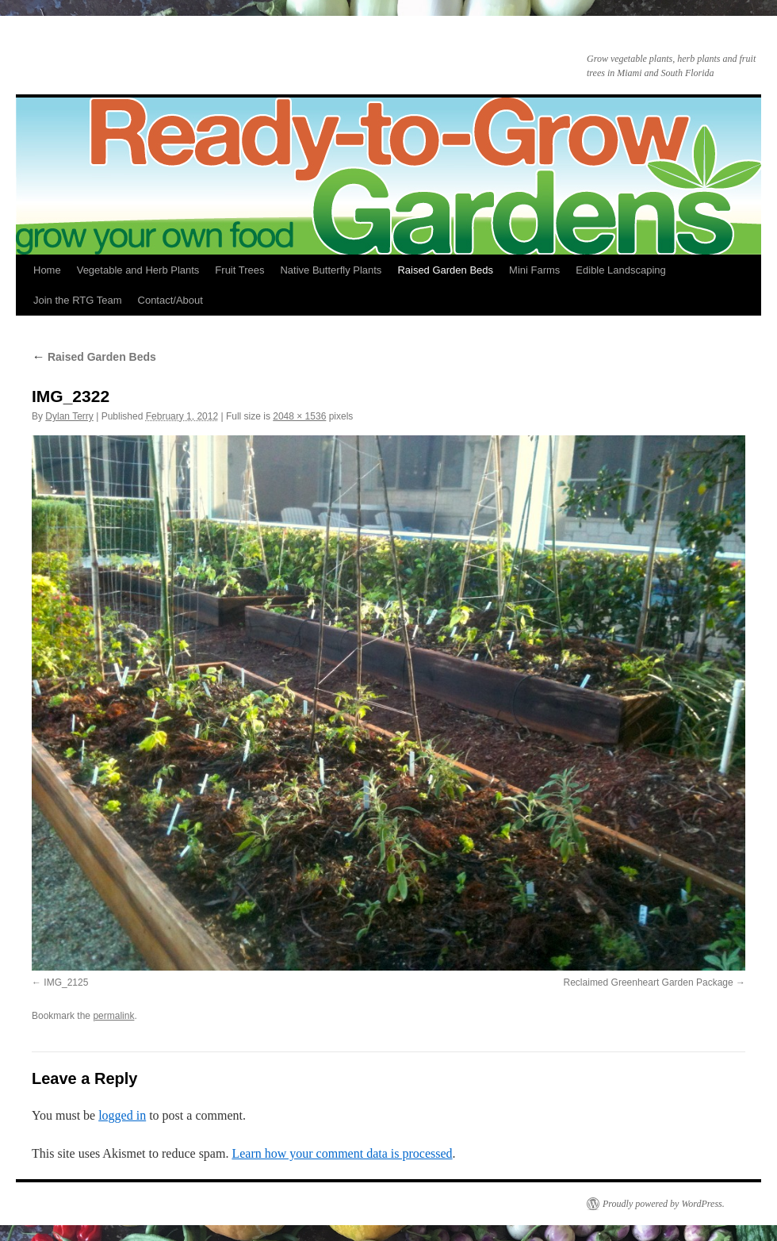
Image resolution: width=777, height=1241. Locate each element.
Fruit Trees (239, 270)
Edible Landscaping (620, 270)
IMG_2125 (66, 982)
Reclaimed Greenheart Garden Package (648, 982)
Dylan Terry (69, 416)
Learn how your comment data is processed (342, 1153)
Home (47, 270)
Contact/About (170, 300)
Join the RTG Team (77, 300)
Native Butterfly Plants (330, 270)
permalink (113, 1015)
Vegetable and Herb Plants (138, 270)
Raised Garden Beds (445, 270)
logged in (122, 1115)
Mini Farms (534, 270)
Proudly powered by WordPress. (664, 1203)
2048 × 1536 (299, 416)
